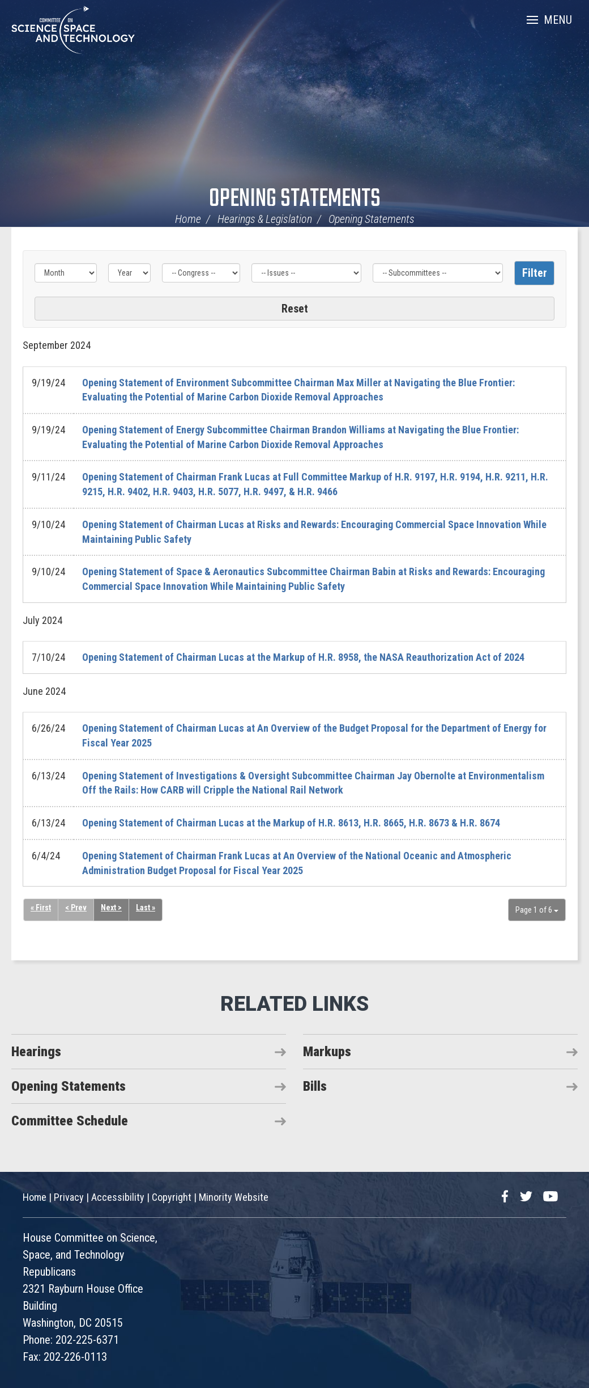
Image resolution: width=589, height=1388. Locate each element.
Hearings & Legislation (264, 219)
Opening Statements (295, 199)
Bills (315, 1086)
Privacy (69, 1197)
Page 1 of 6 (536, 909)
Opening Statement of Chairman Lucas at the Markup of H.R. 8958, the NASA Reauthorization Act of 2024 (303, 657)
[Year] (129, 272)
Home (188, 219)
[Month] (66, 272)
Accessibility (117, 1197)
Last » (145, 908)
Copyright (171, 1197)
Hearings (36, 1052)
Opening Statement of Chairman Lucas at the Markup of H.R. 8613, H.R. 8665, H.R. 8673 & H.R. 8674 (291, 823)
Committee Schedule (69, 1121)
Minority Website (233, 1197)
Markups (327, 1052)
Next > (111, 908)
